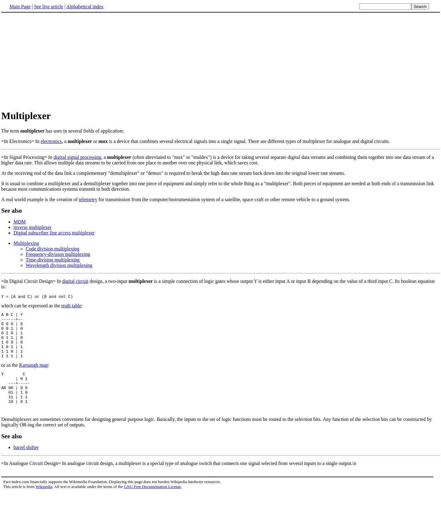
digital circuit (75, 281)
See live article (48, 6)
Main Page (20, 6)
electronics (51, 141)
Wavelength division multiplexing (59, 265)
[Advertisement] (220, 61)
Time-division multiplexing (53, 259)
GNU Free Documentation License (152, 504)
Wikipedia (44, 504)
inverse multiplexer (32, 227)
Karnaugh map (33, 375)
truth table (71, 306)
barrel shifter (26, 464)
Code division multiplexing (52, 248)
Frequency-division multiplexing (58, 254)
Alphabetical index (84, 6)
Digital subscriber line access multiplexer (54, 232)
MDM (19, 221)
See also (11, 210)
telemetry (88, 199)
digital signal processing (77, 157)
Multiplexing (26, 243)
